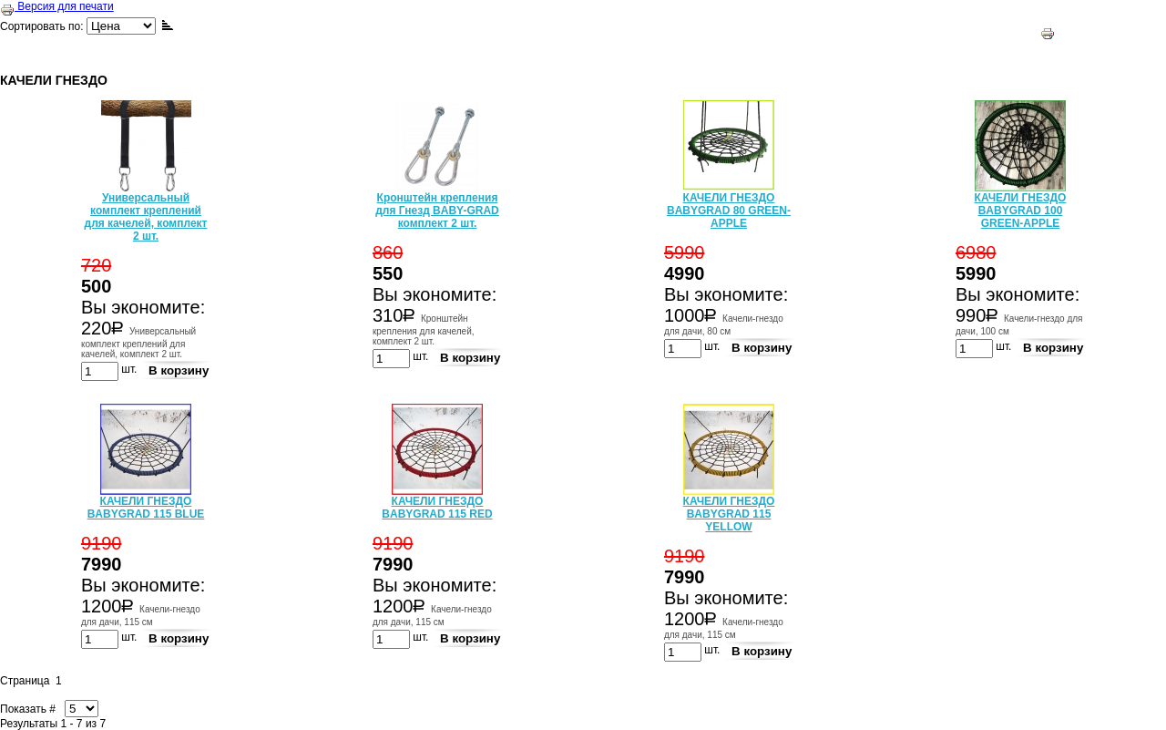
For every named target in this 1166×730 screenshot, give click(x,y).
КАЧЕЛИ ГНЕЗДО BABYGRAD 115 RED (437, 507)
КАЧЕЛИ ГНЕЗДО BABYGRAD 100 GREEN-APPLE (1021, 210)
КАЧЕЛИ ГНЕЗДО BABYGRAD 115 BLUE (146, 507)
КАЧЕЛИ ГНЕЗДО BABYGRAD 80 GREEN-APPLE (729, 210)
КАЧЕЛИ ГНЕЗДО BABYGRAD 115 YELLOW (729, 514)
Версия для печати (57, 6)
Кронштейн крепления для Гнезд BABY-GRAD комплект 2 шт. (437, 210)
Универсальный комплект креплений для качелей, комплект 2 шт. (146, 216)
